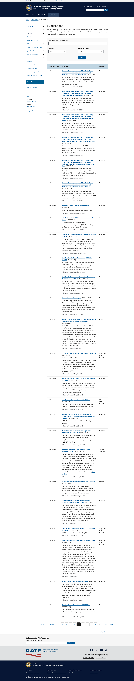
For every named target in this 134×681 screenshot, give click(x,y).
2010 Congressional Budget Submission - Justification (79, 353)
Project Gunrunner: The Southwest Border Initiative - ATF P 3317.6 (79, 379)
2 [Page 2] (62, 624)
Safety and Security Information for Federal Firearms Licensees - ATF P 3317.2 (76, 501)
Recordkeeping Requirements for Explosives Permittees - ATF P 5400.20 (76, 431)
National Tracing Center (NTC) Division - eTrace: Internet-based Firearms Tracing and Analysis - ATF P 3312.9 (78, 416)
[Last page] (112, 624)
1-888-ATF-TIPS (88, 658)
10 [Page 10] (95, 624)
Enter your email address (34, 640)
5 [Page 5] (74, 624)
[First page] (43, 624)
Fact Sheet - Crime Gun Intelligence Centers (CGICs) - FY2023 (79, 235)
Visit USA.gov (65, 677)
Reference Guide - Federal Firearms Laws (75, 205)
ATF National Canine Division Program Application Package (78, 219)
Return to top (104, 632)
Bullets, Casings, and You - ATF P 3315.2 (75, 581)
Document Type (83, 48)
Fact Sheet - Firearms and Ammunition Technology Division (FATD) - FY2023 (78, 278)
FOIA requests (51, 670)
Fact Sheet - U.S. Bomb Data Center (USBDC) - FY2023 (77, 259)
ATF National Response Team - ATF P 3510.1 (76, 400)
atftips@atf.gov (101, 658)
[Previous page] (50, 624)
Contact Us (105, 6)
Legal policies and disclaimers (56, 672)
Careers (91, 6)
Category (51, 48)
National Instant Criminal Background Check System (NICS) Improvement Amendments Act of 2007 (79, 320)
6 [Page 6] (78, 624)
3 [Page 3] (66, 624)
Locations (97, 6)
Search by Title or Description (58, 40)
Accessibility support (32, 672)
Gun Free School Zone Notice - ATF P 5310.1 (76, 605)
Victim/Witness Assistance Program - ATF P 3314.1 (78, 540)
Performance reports (96, 670)
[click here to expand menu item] (43, 26)
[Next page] (105, 624)
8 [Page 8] (87, 624)
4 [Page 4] (70, 624)
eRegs (86, 6)
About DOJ (29, 670)
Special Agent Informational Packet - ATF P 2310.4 (78, 482)
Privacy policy (94, 672)
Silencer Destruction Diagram (71, 298)
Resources (34, 20)
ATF (27, 20)
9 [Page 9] (91, 624)
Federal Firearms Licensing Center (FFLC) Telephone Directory (79, 529)
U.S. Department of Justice (57, 665)
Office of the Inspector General (75, 671)
